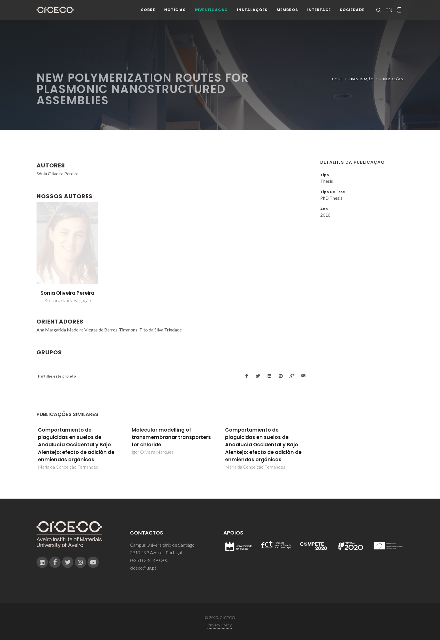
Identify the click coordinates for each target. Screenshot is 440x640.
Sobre (148, 14)
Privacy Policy (220, 624)
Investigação (211, 14)
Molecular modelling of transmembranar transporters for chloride (171, 437)
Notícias (175, 14)
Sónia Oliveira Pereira (67, 293)
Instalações (252, 14)
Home (337, 79)
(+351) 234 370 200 (149, 560)
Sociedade (352, 14)
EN (388, 14)
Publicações (391, 79)
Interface (319, 14)
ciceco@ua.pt (143, 567)
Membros (287, 14)
